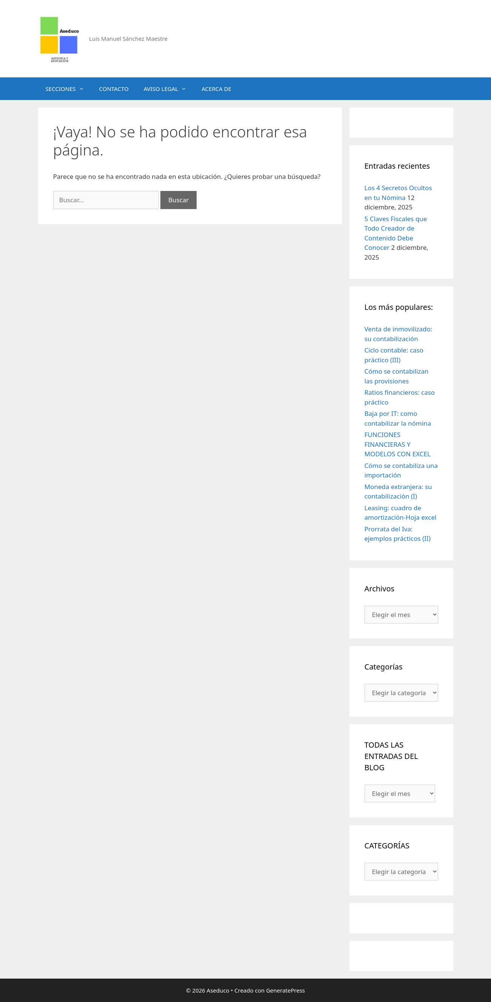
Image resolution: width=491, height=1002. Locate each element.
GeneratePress (285, 990)
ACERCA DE (216, 88)
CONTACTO (114, 88)
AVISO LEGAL (169, 88)
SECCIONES (69, 88)
